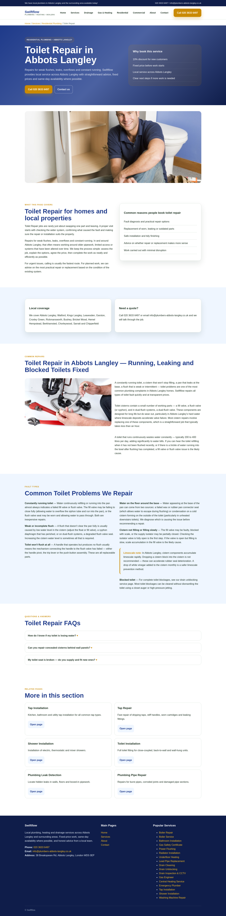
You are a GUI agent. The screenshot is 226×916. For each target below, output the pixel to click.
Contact (164, 13)
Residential (122, 13)
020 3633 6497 (161, 3)
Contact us (63, 89)
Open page (36, 724)
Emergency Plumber (170, 885)
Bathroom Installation (170, 841)
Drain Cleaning (167, 865)
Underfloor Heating (169, 857)
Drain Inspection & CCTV (172, 873)
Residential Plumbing (52, 23)
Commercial (139, 13)
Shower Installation (169, 893)
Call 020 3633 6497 (187, 13)
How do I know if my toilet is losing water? (52, 635)
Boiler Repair (166, 832)
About (153, 13)
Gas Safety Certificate (170, 845)
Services (75, 13)
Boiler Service (166, 837)
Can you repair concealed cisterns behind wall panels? (59, 647)
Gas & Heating (105, 13)
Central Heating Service (171, 881)
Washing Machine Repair (172, 897)
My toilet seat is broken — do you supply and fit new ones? (61, 660)
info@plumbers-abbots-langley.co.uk (185, 3)
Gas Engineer (166, 877)
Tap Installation (167, 889)
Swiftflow (40, 13)
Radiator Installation (169, 853)
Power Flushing (167, 849)
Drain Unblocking (168, 869)
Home (63, 13)
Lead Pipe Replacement (172, 861)
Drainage (88, 13)
